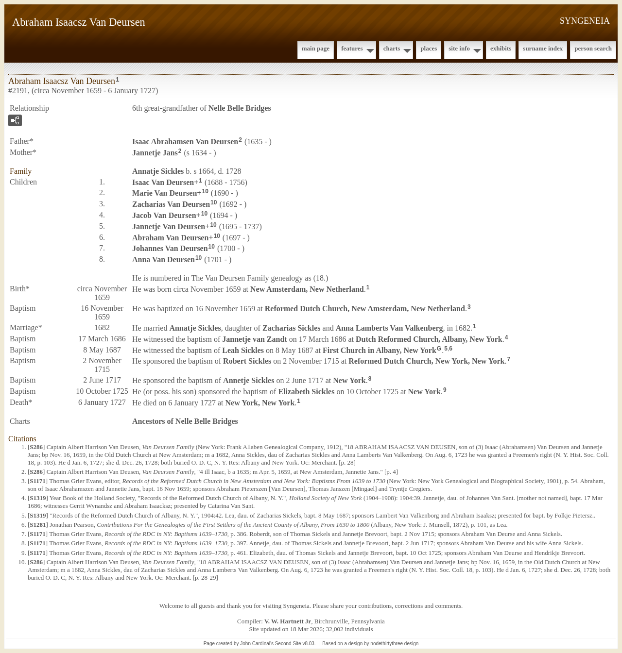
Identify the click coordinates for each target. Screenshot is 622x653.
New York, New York (260, 403)
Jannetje (155, 153)
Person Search (593, 48)
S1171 (38, 481)
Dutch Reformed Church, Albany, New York (429, 339)
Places (428, 48)
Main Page (315, 48)
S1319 (38, 498)
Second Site (288, 643)
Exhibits (500, 48)
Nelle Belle (239, 108)
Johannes (170, 248)
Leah (243, 350)
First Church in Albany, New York (379, 350)
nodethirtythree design (394, 643)
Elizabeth (306, 391)
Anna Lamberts (389, 328)
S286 (36, 447)
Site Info (459, 48)
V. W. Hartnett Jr (287, 621)
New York (349, 380)
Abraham (170, 237)
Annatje (158, 171)
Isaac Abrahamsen (185, 141)
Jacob (164, 215)
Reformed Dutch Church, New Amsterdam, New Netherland (365, 308)
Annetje (248, 380)
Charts (391, 48)
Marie (164, 193)
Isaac (163, 182)
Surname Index (543, 48)
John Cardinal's (257, 643)
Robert (247, 361)
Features (352, 48)
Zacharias (171, 204)
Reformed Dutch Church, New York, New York (426, 361)
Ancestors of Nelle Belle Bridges (185, 421)
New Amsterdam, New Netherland (307, 289)
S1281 (38, 524)
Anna (163, 259)
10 (205, 191)
